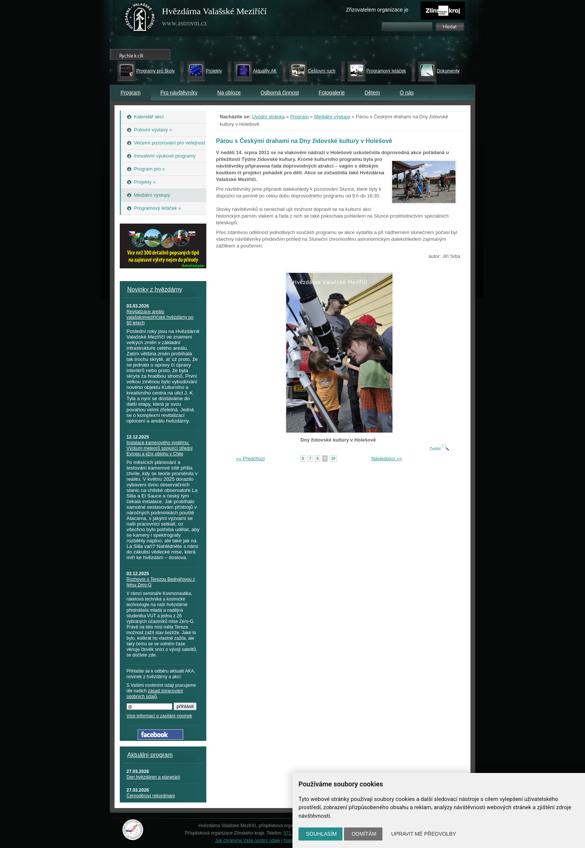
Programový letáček (386, 71)
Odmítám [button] (363, 834)
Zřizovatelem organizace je (377, 10)
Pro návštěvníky (179, 93)
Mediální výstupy (332, 116)
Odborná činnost (279, 93)
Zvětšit (439, 449)
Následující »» (386, 458)
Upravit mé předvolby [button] (423, 834)
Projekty (214, 71)
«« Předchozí (250, 458)
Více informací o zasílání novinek (159, 715)
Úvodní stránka (268, 116)
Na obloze (229, 93)
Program (131, 93)
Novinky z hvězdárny (154, 289)
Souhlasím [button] (321, 834)
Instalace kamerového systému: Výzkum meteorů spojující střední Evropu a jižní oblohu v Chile (159, 448)
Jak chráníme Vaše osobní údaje (247, 840)
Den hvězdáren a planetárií (153, 777)
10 (333, 458)
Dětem (372, 93)
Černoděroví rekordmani (150, 795)
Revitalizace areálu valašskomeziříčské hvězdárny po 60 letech (159, 317)
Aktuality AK (265, 71)
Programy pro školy (155, 71)
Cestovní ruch (321, 71)
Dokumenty (448, 71)
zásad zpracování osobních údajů (154, 693)
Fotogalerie (332, 93)
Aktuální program (150, 755)
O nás (406, 93)
